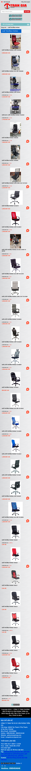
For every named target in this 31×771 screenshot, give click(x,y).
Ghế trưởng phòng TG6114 (9, 606)
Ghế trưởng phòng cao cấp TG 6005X (13, 517)
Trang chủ (3, 27)
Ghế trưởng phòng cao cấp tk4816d (12, 71)
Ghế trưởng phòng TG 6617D (10, 205)
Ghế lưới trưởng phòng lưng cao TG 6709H (15, 296)
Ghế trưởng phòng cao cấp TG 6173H (13, 273)
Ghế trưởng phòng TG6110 (9, 695)
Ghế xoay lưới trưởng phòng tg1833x (13, 115)
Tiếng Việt (23, 1)
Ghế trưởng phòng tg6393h (10, 160)
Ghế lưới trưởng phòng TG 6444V (11, 431)
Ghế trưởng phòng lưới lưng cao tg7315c (14, 183)
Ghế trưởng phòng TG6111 (9, 673)
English (28, 1)
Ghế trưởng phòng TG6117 (9, 585)
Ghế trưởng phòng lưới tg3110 (11, 92)
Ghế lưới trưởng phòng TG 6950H (11, 364)
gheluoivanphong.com (14, 735)
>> (18, 704)
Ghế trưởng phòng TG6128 (9, 562)
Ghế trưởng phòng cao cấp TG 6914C (13, 408)
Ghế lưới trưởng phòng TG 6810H (11, 319)
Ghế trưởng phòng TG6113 (9, 627)
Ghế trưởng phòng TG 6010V (10, 387)
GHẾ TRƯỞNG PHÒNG (14, 27)
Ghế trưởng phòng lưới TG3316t (11, 496)
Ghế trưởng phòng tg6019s (10, 137)
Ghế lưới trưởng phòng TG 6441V (11, 454)
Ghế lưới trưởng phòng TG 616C (11, 475)
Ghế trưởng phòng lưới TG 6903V (11, 227)
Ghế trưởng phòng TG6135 (9, 540)
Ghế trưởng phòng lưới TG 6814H (11, 342)
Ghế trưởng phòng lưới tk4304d (11, 50)
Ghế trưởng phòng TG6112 (9, 650)
